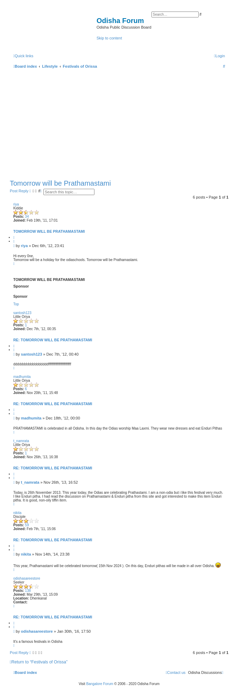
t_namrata (21, 441)
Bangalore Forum (99, 684)
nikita (17, 513)
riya (16, 204)
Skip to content (109, 38)
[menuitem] (219, 56)
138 (28, 591)
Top (16, 304)
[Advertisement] (119, 122)
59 (27, 525)
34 (27, 216)
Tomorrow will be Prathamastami (60, 183)
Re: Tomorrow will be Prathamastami (52, 340)
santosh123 (22, 313)
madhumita (21, 377)
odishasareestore (26, 578)
